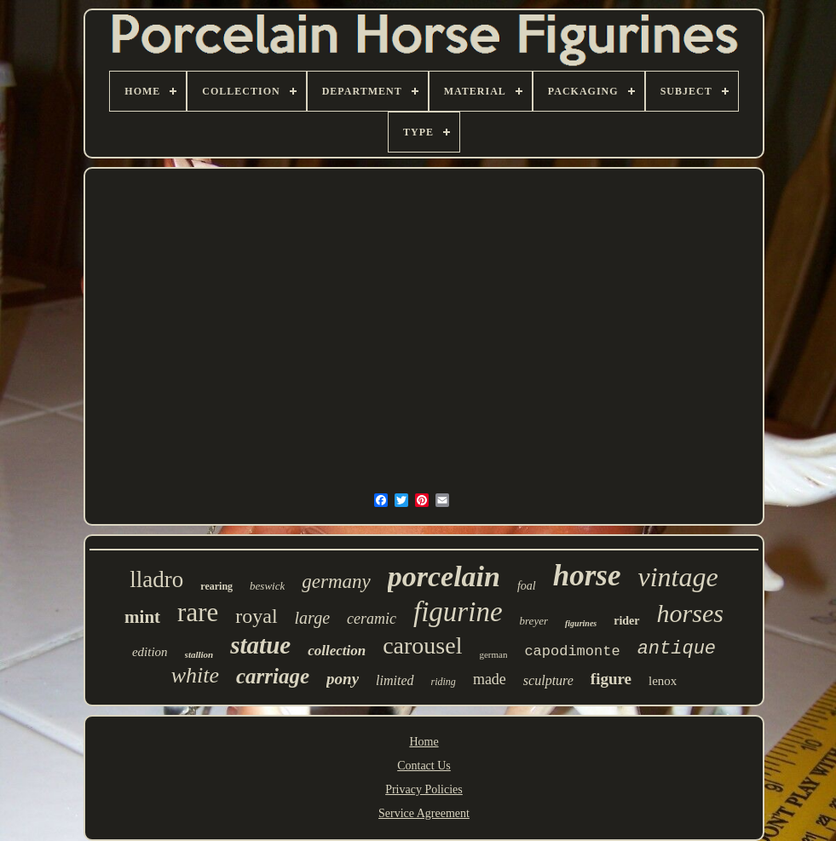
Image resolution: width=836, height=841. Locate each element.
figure (611, 679)
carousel (422, 645)
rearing (216, 586)
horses (690, 613)
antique (676, 649)
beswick (267, 585)
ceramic (371, 618)
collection (337, 650)
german (493, 654)
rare (197, 612)
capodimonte (572, 651)
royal (256, 616)
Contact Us (424, 765)
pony (342, 679)
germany (336, 581)
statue (260, 645)
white (195, 675)
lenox (663, 681)
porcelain (444, 576)
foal (526, 585)
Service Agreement (424, 813)
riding (443, 682)
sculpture (548, 680)
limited (394, 680)
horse (587, 575)
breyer (534, 620)
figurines (581, 623)
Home (423, 741)
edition (150, 652)
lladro (156, 579)
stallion (199, 654)
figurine (458, 611)
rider (626, 620)
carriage (272, 676)
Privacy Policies (424, 789)
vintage (677, 577)
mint (142, 617)
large (312, 617)
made (489, 679)
